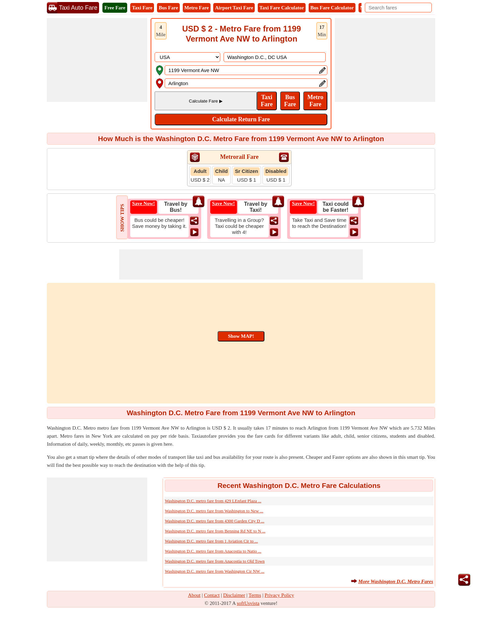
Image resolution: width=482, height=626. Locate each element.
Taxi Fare (142, 7)
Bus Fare (168, 7)
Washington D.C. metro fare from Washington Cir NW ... (214, 571)
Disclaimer (234, 595)
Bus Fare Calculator (332, 7)
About (194, 595)
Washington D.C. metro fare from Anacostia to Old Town (214, 561)
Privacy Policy (279, 595)
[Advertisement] (97, 60)
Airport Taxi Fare (234, 7)
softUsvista (248, 603)
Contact (212, 595)
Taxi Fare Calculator (281, 7)
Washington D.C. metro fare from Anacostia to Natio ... (213, 551)
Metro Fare (196, 7)
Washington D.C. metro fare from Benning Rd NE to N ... (215, 531)
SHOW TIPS (122, 218)
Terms (255, 595)
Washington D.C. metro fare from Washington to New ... (214, 510)
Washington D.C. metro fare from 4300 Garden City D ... (214, 520)
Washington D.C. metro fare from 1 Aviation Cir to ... (211, 541)
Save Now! (143, 203)
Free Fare (114, 7)
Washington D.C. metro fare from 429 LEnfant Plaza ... (213, 500)
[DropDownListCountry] (187, 57)
